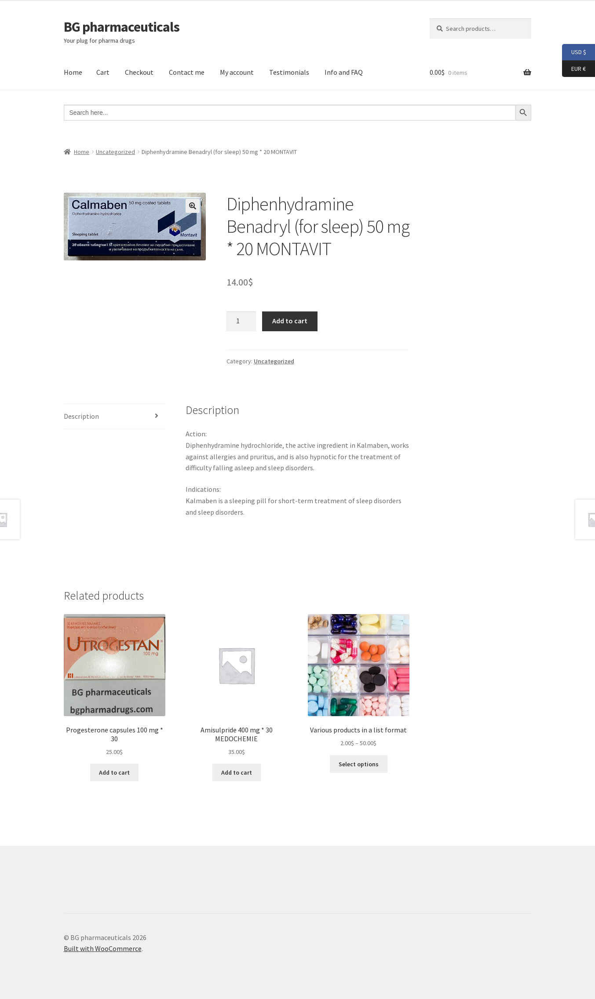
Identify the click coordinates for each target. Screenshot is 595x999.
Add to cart (289, 320)
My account (237, 72)
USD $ (574, 52)
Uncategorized (115, 152)
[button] (193, 206)
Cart (103, 72)
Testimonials (289, 72)
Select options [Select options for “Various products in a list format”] (359, 764)
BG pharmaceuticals (121, 27)
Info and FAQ (344, 72)
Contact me (186, 72)
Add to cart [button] (114, 772)
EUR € (574, 69)
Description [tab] (81, 416)
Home (73, 72)
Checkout (139, 72)
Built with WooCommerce (103, 948)
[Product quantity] (241, 321)
